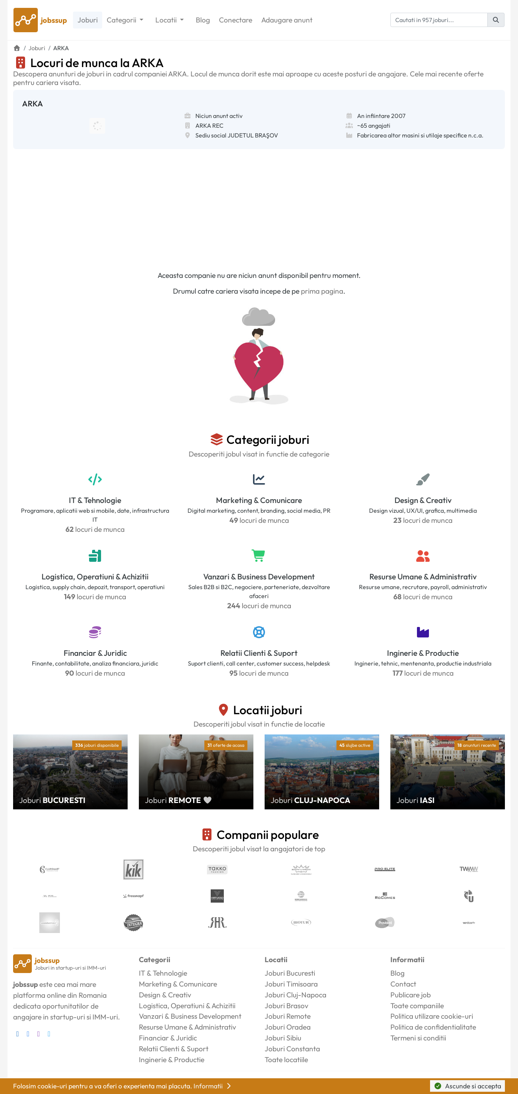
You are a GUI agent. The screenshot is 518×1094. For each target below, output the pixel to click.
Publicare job (410, 994)
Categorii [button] (122, 19)
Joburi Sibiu (283, 1037)
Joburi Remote (288, 1016)
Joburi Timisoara (291, 983)
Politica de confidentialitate (433, 1026)
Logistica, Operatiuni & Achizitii (95, 576)
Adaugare (287, 20)
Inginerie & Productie (423, 653)
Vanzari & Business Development (259, 576)
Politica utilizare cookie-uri (431, 1016)
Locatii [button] (166, 19)
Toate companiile (417, 1005)
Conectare (235, 19)
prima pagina (322, 291)
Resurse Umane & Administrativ (423, 576)
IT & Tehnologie (95, 500)
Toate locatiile (286, 1059)
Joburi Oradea (288, 1026)
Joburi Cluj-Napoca (295, 994)
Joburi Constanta (292, 1048)
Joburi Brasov (286, 1005)
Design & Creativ (423, 500)
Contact (403, 983)
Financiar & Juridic (95, 653)
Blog (203, 19)
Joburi (87, 19)
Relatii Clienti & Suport (259, 653)
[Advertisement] (259, 205)
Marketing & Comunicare (259, 500)
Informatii (213, 1086)
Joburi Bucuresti (290, 973)
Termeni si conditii (418, 1037)
